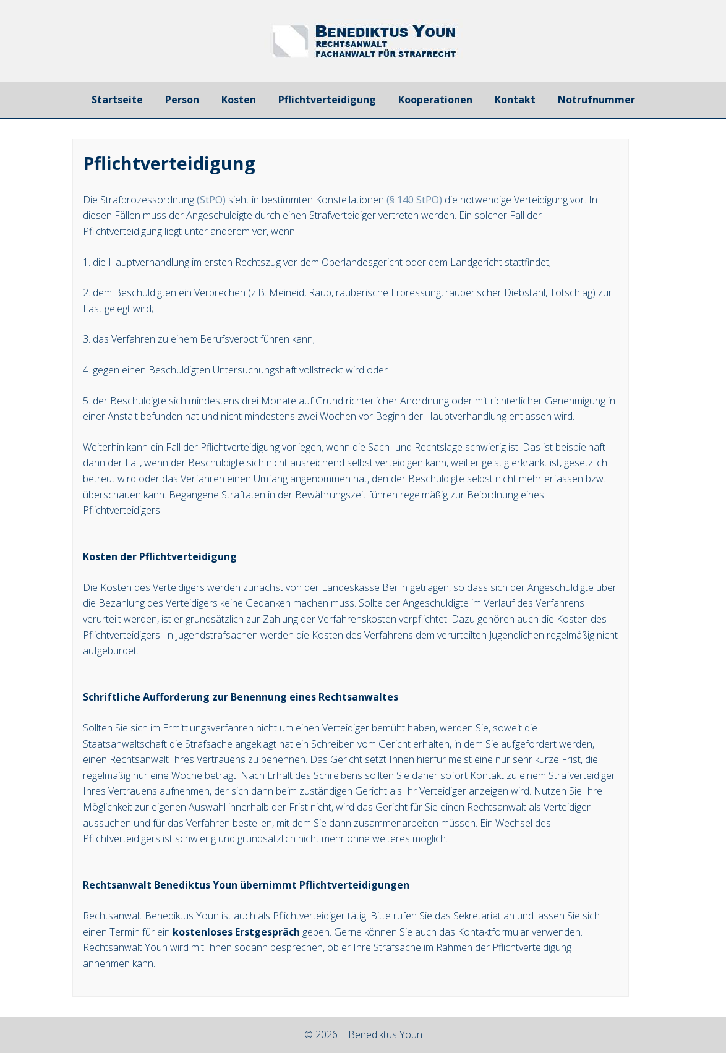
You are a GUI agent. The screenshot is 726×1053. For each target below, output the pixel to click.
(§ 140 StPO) (414, 200)
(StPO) (211, 200)
